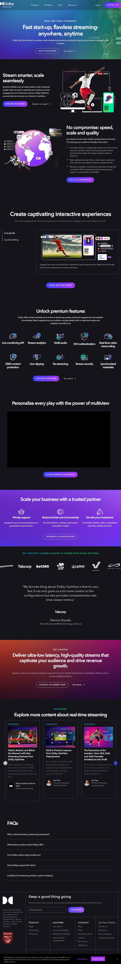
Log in (97, 5)
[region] (60, 959)
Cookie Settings (82, 959)
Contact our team (46, 379)
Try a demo (68, 51)
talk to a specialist (80, 180)
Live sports (9, 233)
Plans (60, 5)
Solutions (48, 5)
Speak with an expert (60, 286)
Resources (72, 5)
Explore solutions (15, 104)
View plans (78, 686)
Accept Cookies (98, 959)
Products (35, 5)
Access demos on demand (60, 475)
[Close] (117, 958)
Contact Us (112, 5)
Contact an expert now (51, 685)
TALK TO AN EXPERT (47, 51)
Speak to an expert (40, 104)
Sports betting (11, 240)
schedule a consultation (60, 538)
